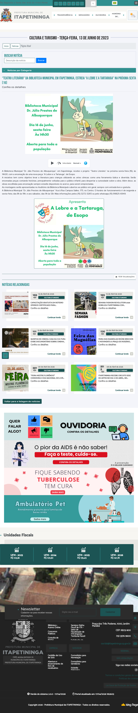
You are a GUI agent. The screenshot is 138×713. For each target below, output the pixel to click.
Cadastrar (110, 612)
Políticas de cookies (128, 678)
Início (6, 46)
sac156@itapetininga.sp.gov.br (116, 644)
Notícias (15, 46)
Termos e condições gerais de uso (121, 675)
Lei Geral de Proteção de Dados (121, 685)
